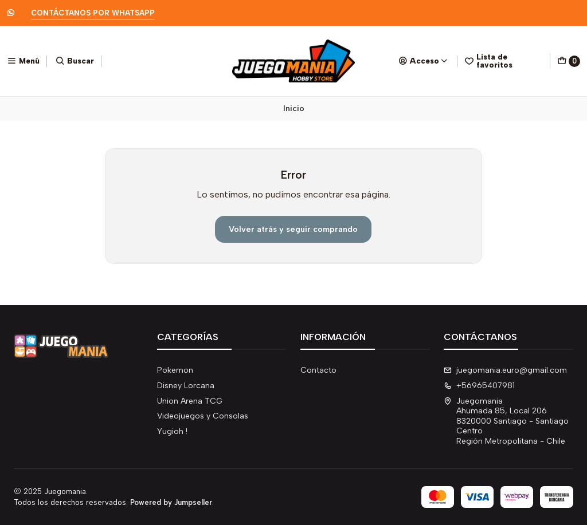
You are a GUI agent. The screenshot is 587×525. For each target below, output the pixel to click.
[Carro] (568, 61)
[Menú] (23, 60)
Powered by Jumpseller (171, 502)
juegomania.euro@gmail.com (505, 370)
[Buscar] (75, 60)
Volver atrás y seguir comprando (293, 229)
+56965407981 (479, 385)
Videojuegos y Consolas (202, 416)
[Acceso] (423, 60)
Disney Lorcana (185, 385)
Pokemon (175, 370)
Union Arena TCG (189, 401)
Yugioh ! (172, 431)
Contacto (318, 370)
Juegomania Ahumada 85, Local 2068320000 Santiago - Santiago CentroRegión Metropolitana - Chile (506, 421)
